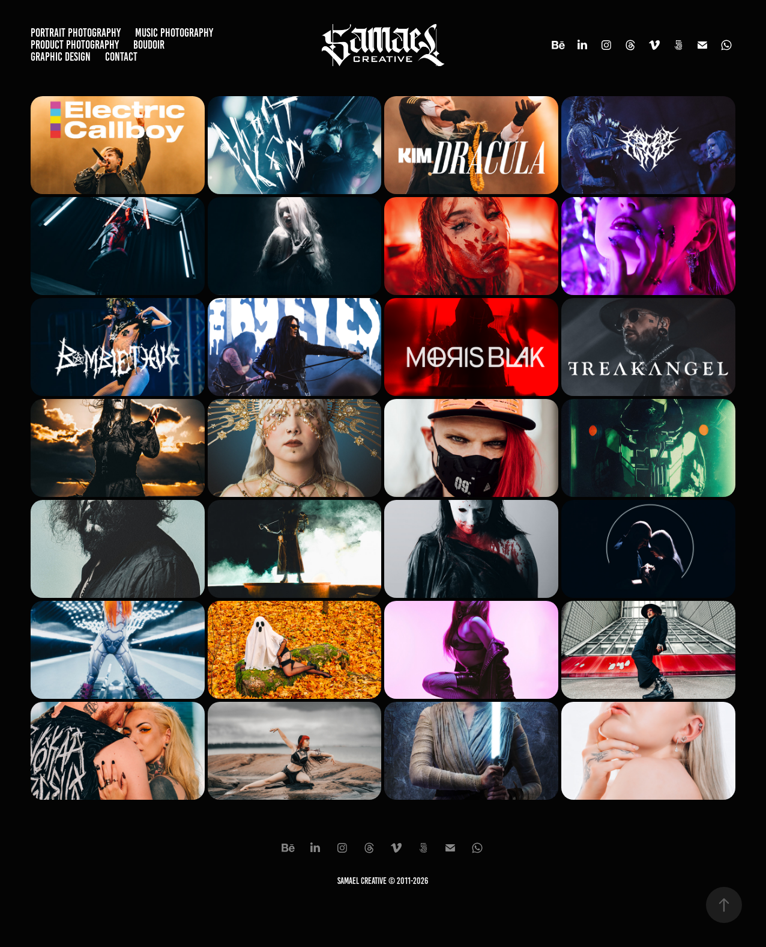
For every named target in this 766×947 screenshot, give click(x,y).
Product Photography (75, 44)
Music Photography (174, 32)
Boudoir (148, 44)
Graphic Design (61, 56)
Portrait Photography (76, 32)
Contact (121, 56)
